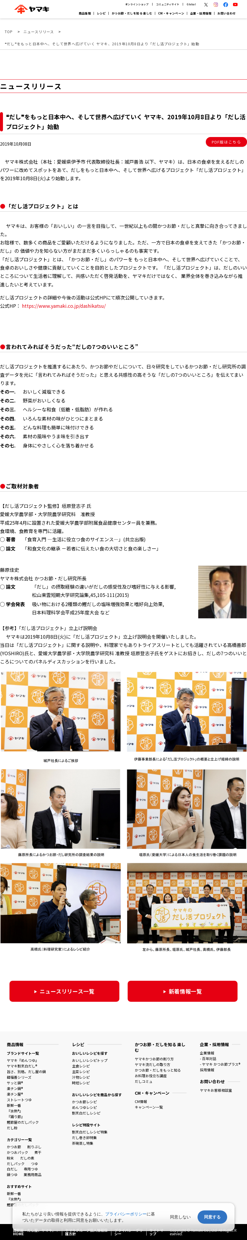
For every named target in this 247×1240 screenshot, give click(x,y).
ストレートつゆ (19, 1099)
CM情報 (141, 1101)
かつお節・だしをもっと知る (158, 1069)
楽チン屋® (15, 1093)
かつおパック (17, 1152)
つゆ (34, 1163)
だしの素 (27, 1157)
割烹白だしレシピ (86, 1112)
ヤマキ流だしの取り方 (152, 1064)
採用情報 (207, 1069)
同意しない (180, 1217)
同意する (212, 1217)
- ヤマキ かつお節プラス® (220, 1064)
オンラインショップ (137, 4)
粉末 (10, 1157)
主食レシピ (81, 1065)
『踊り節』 (16, 1116)
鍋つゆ (12, 1174)
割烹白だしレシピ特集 (90, 1131)
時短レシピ (81, 1082)
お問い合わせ (226, 13)
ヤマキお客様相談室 (216, 1090)
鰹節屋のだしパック (23, 1122)
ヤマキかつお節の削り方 (154, 1058)
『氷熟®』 (15, 1110)
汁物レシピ (81, 1077)
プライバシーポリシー (126, 1214)
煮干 (37, 1152)
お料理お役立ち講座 (151, 1075)
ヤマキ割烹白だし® (22, 1065)
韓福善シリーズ (19, 1077)
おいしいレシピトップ (90, 1060)
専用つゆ (31, 1168)
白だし (12, 1168)
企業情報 (207, 1052)
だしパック (16, 1163)
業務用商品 (32, 1174)
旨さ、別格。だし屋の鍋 (26, 1071)
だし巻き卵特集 (84, 1137)
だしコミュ (144, 1081)
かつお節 (14, 1146)
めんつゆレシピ (84, 1107)
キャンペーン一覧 (149, 1106)
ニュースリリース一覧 (67, 991)
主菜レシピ (81, 1071)
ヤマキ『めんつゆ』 (23, 1060)
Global (191, 4)
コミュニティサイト (167, 4)
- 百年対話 (208, 1058)
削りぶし (34, 1146)
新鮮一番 (14, 1105)
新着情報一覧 (185, 991)
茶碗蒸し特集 (82, 1143)
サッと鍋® (15, 1082)
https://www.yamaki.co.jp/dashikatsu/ (64, 305)
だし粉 (12, 1127)
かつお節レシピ (84, 1101)
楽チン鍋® (15, 1088)
